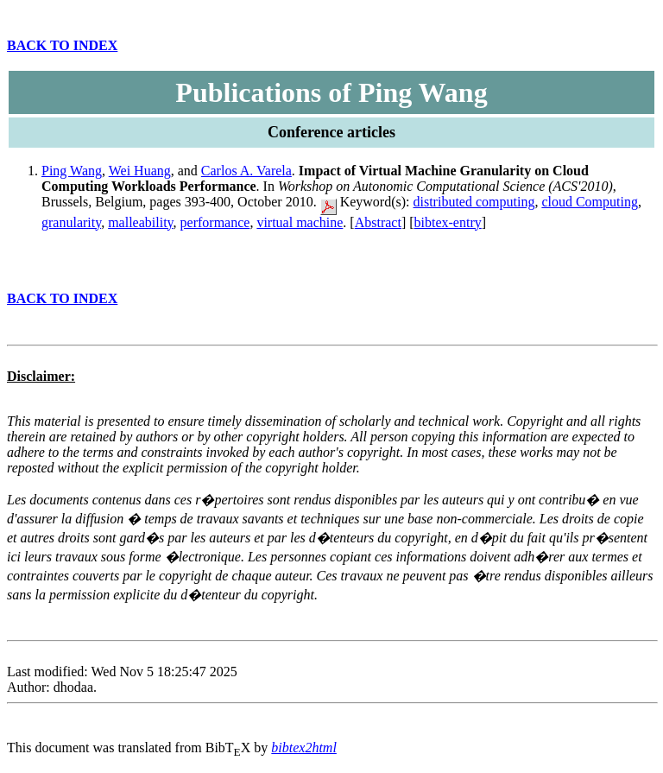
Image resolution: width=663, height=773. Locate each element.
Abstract (378, 222)
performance (215, 222)
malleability (140, 222)
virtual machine (299, 222)
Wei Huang (140, 170)
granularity (71, 222)
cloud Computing (589, 201)
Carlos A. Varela (246, 170)
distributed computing (474, 201)
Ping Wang (71, 170)
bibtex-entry (448, 222)
